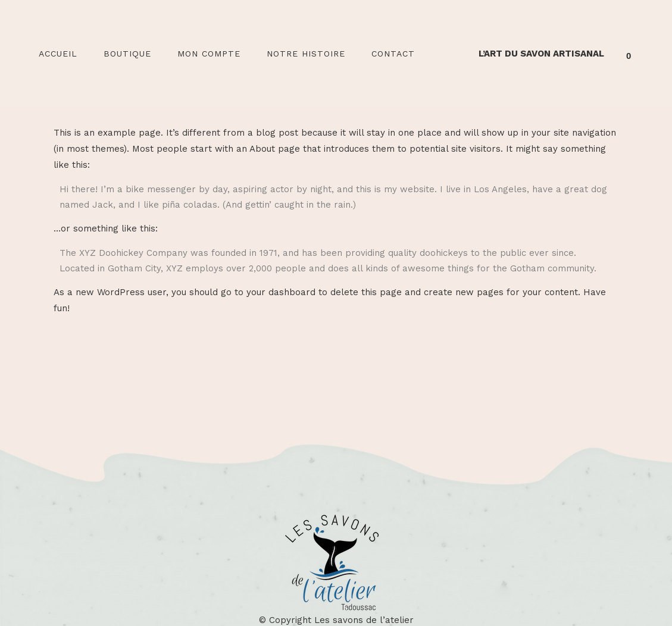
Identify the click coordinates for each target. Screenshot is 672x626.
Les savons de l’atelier (364, 620)
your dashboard (280, 292)
